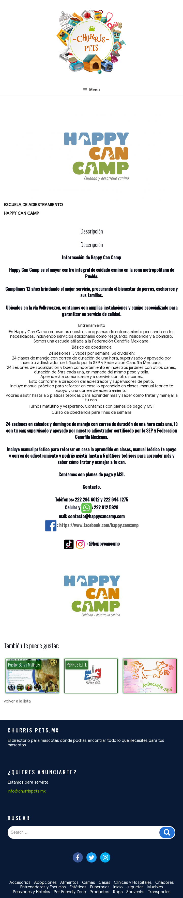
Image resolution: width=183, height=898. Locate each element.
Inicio (118, 887)
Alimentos (69, 882)
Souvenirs (135, 891)
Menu (91, 90)
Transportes (159, 891)
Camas (88, 882)
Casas (104, 882)
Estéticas (77, 887)
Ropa (118, 891)
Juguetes (135, 887)
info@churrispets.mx (27, 791)
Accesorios (19, 882)
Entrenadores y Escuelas (43, 887)
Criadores (164, 882)
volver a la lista (17, 701)
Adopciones (45, 882)
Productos (99, 891)
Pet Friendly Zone (70, 891)
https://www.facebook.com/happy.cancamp (99, 525)
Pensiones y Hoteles (31, 891)
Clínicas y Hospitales (133, 882)
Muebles (155, 887)
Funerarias (100, 887)
